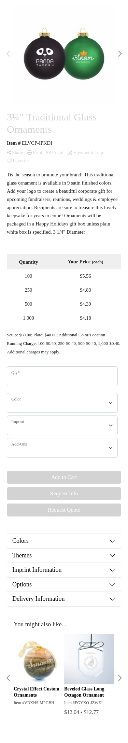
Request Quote (64, 510)
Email (54, 152)
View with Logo (86, 152)
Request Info (64, 493)
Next (119, 53)
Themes (22, 555)
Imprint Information (36, 569)
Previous (8, 53)
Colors (20, 540)
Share (15, 152)
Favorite (18, 160)
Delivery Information (38, 598)
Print (34, 152)
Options (22, 584)
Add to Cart (64, 477)
